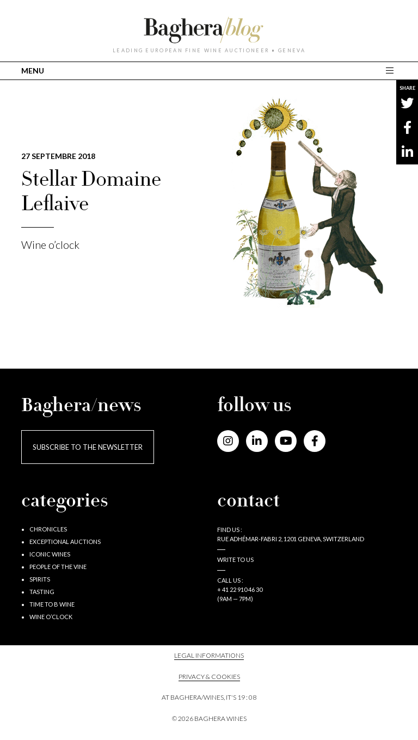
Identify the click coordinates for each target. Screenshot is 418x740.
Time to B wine (52, 604)
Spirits (39, 579)
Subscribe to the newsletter (88, 447)
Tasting (41, 591)
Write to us (235, 559)
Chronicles (48, 529)
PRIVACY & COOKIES (209, 676)
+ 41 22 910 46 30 (239, 589)
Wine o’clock (50, 244)
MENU (32, 70)
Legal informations (209, 655)
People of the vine (58, 566)
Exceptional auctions (65, 541)
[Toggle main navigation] (391, 70)
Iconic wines (49, 554)
